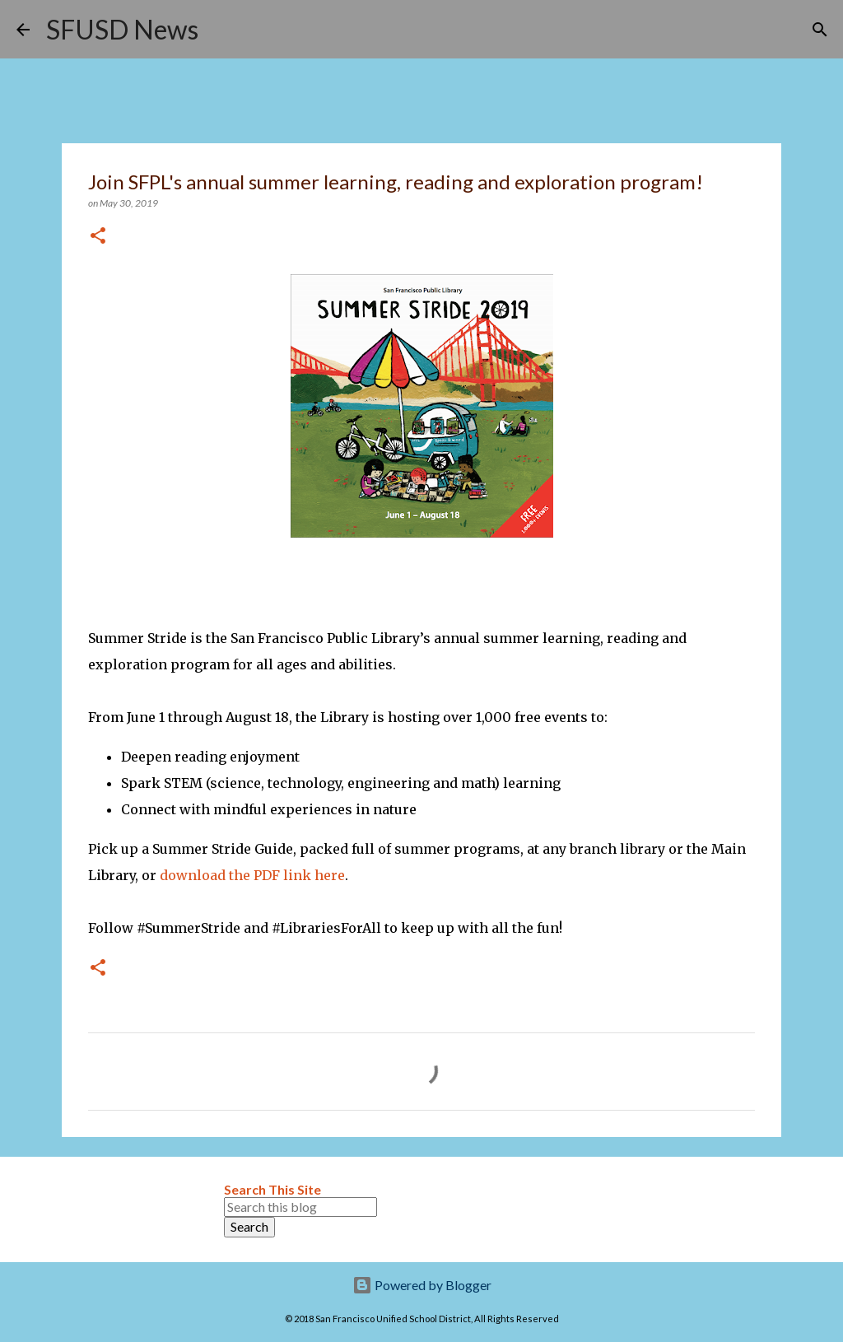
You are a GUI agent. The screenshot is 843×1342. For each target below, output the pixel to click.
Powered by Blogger (421, 1285)
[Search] (221, 29)
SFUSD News (122, 29)
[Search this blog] (300, 1207)
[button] (98, 237)
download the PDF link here (252, 875)
